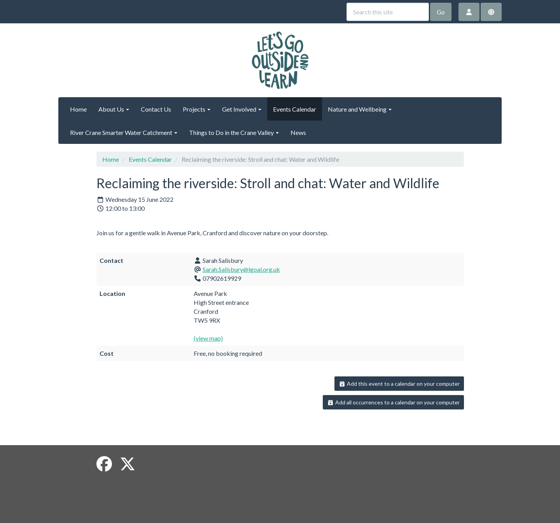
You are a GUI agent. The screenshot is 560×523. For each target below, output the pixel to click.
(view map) (208, 338)
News (298, 132)
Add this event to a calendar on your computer (399, 383)
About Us (113, 109)
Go (441, 12)
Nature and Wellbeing (360, 109)
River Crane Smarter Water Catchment (123, 132)
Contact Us (156, 109)
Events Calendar (294, 109)
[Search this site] (387, 12)
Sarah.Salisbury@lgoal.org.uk (241, 269)
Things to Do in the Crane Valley (234, 132)
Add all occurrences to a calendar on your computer (393, 402)
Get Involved (241, 109)
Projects (196, 109)
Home (78, 109)
